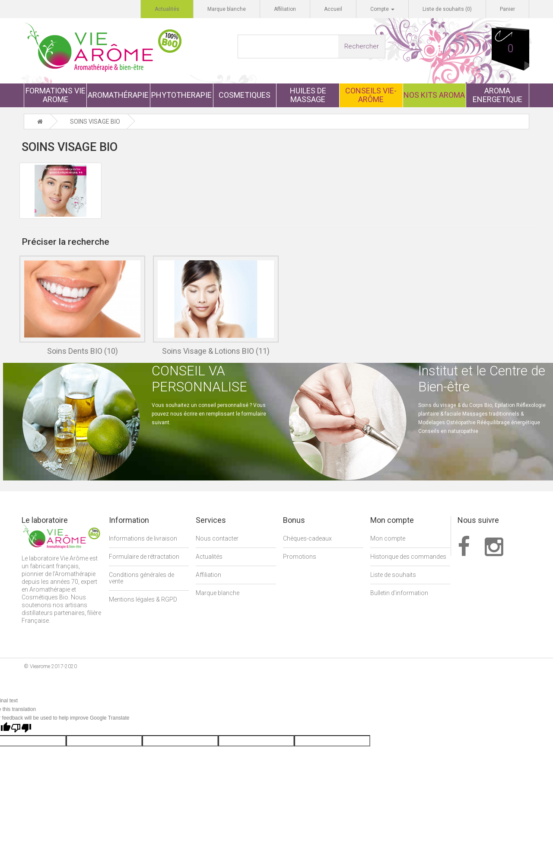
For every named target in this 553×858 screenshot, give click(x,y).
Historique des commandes (408, 557)
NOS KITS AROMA (434, 94)
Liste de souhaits (393, 575)
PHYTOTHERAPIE (181, 94)
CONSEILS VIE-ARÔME (371, 95)
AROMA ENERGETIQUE (497, 95)
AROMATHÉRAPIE (118, 94)
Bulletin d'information (399, 593)
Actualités (209, 557)
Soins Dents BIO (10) (82, 351)
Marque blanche (217, 593)
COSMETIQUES (244, 94)
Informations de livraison (143, 538)
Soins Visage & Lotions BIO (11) (216, 351)
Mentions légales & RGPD (143, 599)
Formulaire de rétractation (144, 557)
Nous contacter (217, 538)
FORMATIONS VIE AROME (55, 95)
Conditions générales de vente (141, 578)
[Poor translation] (21, 728)
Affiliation (208, 575)
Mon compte (387, 538)
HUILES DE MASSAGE (308, 95)
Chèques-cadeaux (307, 538)
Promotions (299, 557)
